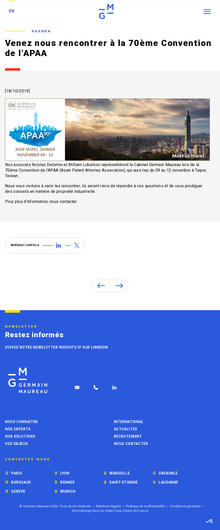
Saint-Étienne (123, 482)
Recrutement (128, 436)
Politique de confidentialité (145, 506)
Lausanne (168, 482)
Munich (68, 491)
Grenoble (168, 473)
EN (11, 11)
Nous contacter (131, 444)
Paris (16, 473)
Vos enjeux (16, 444)
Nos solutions (20, 436)
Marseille (119, 473)
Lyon (65, 473)
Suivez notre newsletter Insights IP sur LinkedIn (56, 347)
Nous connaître (21, 422)
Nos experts (18, 429)
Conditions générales (185, 506)
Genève (18, 491)
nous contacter (63, 201)
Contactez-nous (27, 459)
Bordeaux (21, 482)
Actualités (125, 429)
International (129, 422)
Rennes (67, 482)
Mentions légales (108, 506)
